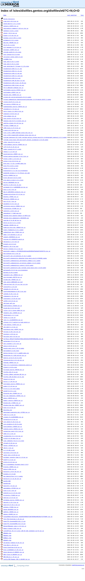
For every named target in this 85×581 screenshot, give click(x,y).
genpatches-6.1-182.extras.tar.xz (14, 355)
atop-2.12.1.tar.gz (9, 490)
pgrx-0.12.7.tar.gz (9, 201)
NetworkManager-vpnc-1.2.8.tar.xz (14, 526)
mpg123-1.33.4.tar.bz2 (10, 246)
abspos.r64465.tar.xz (10, 514)
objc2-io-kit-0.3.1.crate (11, 223)
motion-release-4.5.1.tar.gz (13, 249)
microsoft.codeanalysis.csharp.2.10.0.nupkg (18, 265)
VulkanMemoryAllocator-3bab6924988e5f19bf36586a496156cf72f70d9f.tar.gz (27, 516)
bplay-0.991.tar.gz (9, 469)
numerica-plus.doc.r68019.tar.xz (14, 227)
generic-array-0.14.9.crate (12, 358)
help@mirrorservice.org (78, 565)
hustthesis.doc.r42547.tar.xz (13, 329)
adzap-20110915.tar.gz (10, 509)
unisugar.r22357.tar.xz (11, 49)
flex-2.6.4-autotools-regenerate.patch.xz (17, 365)
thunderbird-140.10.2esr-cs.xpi (14, 80)
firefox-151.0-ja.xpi (10, 372)
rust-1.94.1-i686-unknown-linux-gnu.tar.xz (18, 132)
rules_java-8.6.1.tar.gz (11, 142)
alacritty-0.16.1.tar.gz (11, 505)
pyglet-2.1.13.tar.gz (10, 168)
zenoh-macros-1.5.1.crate (11, 23)
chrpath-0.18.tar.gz (10, 443)
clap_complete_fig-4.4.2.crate (13, 441)
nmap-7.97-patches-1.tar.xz (12, 234)
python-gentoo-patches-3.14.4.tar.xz (15, 156)
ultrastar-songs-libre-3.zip (13, 57)
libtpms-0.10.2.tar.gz (10, 294)
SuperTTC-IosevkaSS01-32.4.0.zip (14, 523)
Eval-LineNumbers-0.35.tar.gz (13, 550)
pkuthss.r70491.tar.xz (10, 196)
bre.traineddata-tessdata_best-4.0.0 (15, 464)
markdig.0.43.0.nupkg (10, 272)
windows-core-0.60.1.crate (12, 38)
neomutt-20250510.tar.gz (11, 237)
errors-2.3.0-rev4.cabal (11, 388)
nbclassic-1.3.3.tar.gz (11, 241)
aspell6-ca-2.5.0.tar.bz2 (11, 493)
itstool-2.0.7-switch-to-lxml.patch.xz (16, 322)
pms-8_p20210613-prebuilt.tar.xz (14, 192)
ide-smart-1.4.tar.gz (10, 327)
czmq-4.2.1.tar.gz (9, 414)
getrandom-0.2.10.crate (11, 350)
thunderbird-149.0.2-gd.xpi (12, 73)
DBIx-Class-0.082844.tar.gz (12, 554)
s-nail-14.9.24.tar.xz (10, 130)
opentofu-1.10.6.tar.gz (11, 211)
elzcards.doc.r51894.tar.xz (12, 393)
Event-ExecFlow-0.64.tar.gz (12, 547)
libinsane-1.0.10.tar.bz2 (11, 298)
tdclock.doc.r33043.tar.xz (12, 95)
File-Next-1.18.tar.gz (10, 545)
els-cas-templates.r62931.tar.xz (14, 396)
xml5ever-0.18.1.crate (10, 31)
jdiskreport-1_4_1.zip (10, 315)
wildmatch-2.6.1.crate (10, 40)
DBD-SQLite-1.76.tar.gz (11, 557)
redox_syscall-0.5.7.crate (12, 149)
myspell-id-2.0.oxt (9, 244)
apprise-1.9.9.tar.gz (10, 497)
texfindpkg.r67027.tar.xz (11, 92)
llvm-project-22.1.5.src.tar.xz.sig (15, 284)
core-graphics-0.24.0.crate (12, 424)
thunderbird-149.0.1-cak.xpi (13, 76)
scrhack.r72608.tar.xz (10, 125)
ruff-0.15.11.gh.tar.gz (11, 147)
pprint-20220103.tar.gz (11, 182)
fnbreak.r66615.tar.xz (10, 362)
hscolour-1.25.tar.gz (10, 334)
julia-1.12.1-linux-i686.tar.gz (14, 310)
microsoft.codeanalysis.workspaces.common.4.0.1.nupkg (21, 260)
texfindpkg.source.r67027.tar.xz (14, 90)
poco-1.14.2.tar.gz (9, 189)
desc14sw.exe (7, 410)
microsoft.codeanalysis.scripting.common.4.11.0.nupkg (21, 263)
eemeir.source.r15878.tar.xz (13, 400)
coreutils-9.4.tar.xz (10, 419)
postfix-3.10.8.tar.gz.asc (12, 185)
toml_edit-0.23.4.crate (11, 64)
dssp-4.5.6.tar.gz (9, 407)
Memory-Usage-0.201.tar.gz (12, 528)
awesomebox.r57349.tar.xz (11, 488)
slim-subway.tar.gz (9, 116)
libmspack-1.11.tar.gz (10, 296)
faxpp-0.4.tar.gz (9, 379)
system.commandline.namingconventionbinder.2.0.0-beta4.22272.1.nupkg (27, 99)
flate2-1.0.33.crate (10, 367)
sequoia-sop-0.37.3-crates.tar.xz (14, 121)
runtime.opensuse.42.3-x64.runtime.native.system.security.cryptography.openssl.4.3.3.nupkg (35, 137)
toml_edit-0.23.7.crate (11, 61)
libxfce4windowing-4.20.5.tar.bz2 (14, 291)
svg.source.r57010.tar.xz (11, 104)
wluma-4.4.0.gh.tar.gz (10, 35)
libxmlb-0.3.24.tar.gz (10, 289)
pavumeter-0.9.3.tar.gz (11, 204)
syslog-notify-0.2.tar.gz (11, 102)
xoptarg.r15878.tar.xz (10, 26)
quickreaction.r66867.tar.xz (13, 154)
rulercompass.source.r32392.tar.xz (15, 144)
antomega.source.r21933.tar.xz (13, 500)
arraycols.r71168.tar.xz (11, 495)
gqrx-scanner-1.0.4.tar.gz (12, 343)
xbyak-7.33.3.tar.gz (10, 33)
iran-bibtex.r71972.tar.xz (12, 324)
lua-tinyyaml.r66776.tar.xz (12, 277)
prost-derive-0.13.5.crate (12, 177)
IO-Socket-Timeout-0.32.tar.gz (13, 542)
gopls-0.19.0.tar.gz (10, 346)
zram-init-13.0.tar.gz (10, 21)
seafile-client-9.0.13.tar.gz (13, 123)
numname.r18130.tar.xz (10, 225)
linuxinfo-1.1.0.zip (10, 286)
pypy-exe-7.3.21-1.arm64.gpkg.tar (14, 163)
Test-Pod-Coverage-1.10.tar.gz (13, 519)
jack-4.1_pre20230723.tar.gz (13, 320)
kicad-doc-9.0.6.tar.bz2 (11, 308)
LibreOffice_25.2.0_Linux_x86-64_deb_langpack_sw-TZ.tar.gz (23, 531)
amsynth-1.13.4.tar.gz (10, 502)
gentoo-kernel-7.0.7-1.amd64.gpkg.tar (16, 353)
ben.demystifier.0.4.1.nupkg (13, 476)
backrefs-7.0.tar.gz (10, 486)
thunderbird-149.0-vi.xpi (11, 78)
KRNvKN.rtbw (7, 535)
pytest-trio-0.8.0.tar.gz (11, 161)
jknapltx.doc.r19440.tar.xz (12, 313)
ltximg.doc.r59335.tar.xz (11, 279)
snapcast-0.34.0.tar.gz (11, 113)
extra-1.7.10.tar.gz (10, 381)
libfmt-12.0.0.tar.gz (10, 301)
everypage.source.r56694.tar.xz (14, 384)
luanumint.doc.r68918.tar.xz (13, 275)
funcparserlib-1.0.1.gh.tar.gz (13, 360)
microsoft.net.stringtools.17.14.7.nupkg (17, 256)
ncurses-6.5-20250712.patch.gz (13, 239)
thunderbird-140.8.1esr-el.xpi (13, 85)
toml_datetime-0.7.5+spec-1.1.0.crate (16, 66)
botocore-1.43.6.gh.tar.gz (12, 471)
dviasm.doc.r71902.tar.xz (11, 403)
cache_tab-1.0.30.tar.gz (11, 455)
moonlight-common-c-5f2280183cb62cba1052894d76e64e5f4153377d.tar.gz (26, 251)
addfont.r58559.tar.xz (10, 512)
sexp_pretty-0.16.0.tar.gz (12, 118)
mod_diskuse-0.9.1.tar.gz (11, 253)
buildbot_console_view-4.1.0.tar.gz (15, 457)
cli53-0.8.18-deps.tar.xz (11, 438)
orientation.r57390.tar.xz (12, 208)
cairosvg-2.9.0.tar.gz (10, 452)
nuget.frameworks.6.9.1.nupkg (13, 230)
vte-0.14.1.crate (9, 45)
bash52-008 (7, 481)
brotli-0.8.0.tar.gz (10, 462)
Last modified (71, 15)
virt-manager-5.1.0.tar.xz (12, 47)
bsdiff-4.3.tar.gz (9, 459)
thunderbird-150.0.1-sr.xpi (12, 68)
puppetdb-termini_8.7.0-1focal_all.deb (16, 173)
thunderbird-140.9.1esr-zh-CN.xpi (14, 83)
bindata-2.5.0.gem (9, 474)
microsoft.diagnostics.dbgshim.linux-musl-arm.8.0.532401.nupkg (25, 258)
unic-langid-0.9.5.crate (11, 54)
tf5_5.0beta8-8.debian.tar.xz (13, 87)
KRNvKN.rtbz (7, 533)
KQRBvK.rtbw (7, 538)
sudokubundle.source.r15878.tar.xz (15, 106)
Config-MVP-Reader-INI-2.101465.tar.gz (16, 559)
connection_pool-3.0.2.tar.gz (13, 431)
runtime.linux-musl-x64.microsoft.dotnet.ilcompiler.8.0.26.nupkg (25, 140)
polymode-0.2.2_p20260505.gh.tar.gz (15, 187)
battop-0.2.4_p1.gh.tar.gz (12, 478)
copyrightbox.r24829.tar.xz (12, 426)
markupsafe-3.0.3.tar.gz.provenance (15, 270)
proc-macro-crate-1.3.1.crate (13, 180)
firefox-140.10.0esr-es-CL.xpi (13, 377)
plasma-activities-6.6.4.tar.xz (14, 194)
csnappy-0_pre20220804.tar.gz (13, 417)
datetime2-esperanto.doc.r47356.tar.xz (16, 412)
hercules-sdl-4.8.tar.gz (11, 336)
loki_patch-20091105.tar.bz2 (13, 282)
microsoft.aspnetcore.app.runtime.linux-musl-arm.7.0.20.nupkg (24, 268)
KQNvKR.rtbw (7, 540)
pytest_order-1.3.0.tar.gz (12, 159)
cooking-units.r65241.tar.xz (13, 429)
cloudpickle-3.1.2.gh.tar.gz (13, 436)
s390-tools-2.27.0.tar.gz (11, 128)
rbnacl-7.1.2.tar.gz (10, 151)
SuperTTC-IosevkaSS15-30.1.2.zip (14, 521)
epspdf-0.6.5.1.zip (9, 391)
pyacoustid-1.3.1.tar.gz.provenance (15, 170)
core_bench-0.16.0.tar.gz (11, 422)
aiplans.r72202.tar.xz (10, 507)
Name (4, 15)
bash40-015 (7, 483)
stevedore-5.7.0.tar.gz (11, 109)
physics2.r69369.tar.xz (11, 199)
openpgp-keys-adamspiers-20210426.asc (16, 218)
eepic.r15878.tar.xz (10, 398)
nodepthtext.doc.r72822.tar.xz (13, 232)
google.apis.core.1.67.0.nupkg (13, 348)
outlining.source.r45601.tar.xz (14, 206)
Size (82, 15)
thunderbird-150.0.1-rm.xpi (12, 71)
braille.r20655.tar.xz (10, 467)
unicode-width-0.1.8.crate (12, 52)
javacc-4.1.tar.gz (9, 317)
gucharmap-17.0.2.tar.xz (11, 341)
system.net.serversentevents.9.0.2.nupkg (17, 97)
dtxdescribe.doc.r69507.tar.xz (13, 405)
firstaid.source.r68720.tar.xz (13, 369)
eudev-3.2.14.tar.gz (10, 386)
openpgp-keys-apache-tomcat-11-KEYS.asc (16, 215)
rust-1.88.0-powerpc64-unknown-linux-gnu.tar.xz (19, 135)
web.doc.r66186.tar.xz (10, 42)
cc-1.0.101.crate (9, 450)
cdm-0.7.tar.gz (8, 448)
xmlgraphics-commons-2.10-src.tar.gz (15, 28)
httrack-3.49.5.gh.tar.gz (11, 332)
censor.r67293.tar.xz (10, 445)
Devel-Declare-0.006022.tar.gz (13, 552)
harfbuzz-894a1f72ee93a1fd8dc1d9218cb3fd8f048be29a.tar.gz (23, 339)
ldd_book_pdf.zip (9, 303)
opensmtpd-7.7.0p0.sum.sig (12, 213)
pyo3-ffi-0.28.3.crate (10, 166)
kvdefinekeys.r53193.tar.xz (12, 305)
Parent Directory (9, 19)
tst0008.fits (7, 59)
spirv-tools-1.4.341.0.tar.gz (13, 111)
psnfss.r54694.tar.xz (10, 175)
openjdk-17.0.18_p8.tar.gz (12, 220)
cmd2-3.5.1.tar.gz (9, 433)
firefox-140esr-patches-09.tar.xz (14, 374)
